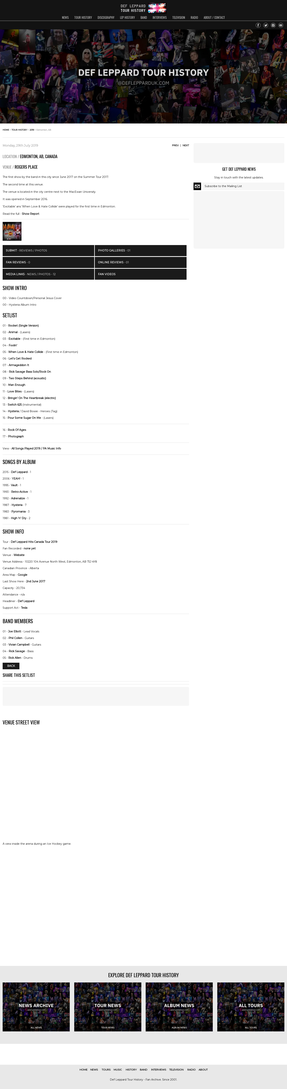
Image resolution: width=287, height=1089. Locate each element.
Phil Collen (15, 638)
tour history (83, 17)
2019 (32, 130)
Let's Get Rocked (19, 358)
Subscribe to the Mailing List (223, 186)
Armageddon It (19, 365)
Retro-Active (19, 491)
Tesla (24, 607)
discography (106, 17)
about (203, 1069)
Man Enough (16, 385)
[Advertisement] (96, 696)
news (65, 17)
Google (22, 574)
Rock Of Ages (17, 430)
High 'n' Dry (18, 518)
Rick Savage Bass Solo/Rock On (30, 371)
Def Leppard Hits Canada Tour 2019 (34, 542)
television (178, 17)
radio (194, 17)
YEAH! (16, 478)
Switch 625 (15, 404)
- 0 (18, 262)
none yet (30, 548)
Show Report (30, 214)
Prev (175, 145)
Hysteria (13, 411)
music (118, 1069)
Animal (13, 332)
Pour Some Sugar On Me (24, 418)
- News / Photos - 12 (31, 274)
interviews (160, 17)
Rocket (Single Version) (23, 325)
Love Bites (14, 391)
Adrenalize (18, 498)
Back (11, 666)
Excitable (14, 338)
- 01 (114, 250)
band (144, 17)
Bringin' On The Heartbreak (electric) (32, 398)
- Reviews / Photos (26, 250)
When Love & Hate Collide (25, 352)
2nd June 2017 (35, 581)
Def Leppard (19, 472)
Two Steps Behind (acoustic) (27, 378)
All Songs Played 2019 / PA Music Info (36, 448)
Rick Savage (17, 651)
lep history (127, 17)
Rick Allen (14, 657)
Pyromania (18, 511)
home (6, 130)
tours (106, 1069)
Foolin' (13, 345)
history (131, 1069)
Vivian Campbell (18, 644)
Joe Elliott (14, 631)
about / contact (214, 17)
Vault (14, 485)
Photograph (16, 436)
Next (186, 145)
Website (19, 555)
